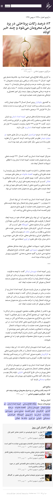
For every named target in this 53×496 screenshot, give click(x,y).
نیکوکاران (38, 102)
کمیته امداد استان (18, 116)
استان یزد (27, 127)
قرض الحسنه (29, 411)
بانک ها (26, 232)
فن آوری (27, 239)
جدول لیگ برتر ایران (11, 493)
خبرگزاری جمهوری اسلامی (35, 394)
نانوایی (20, 372)
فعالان (48, 181)
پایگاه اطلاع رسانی (29, 404)
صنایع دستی (18, 411)
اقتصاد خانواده (27, 174)
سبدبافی (42, 379)
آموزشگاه (25, 224)
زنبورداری (33, 250)
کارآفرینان (44, 354)
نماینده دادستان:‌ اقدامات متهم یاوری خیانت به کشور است (24, 443)
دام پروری (29, 414)
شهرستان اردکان (31, 271)
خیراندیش (32, 134)
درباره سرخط (25, 493)
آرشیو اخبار (45, 17)
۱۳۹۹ (37, 17)
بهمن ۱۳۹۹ (30, 17)
